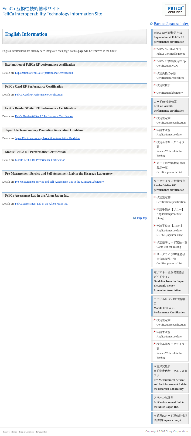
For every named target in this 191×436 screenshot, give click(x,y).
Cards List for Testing (172, 244)
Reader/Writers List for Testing (172, 149)
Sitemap (14, 432)
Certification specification (171, 120)
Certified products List (171, 167)
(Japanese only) (170, 418)
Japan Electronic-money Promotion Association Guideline (47, 138)
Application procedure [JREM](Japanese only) (170, 230)
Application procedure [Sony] (170, 214)
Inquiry (6, 432)
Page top (142, 218)
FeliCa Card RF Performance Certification (39, 94)
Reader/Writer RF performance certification (169, 185)
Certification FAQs (171, 63)
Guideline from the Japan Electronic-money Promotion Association (169, 281)
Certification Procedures (170, 75)
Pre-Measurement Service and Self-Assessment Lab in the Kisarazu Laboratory (59, 181)
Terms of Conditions (26, 432)
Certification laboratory (170, 92)
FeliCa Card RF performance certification (169, 106)
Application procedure (169, 132)
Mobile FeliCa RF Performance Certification (40, 160)
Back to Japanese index (171, 24)
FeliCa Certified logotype (171, 51)
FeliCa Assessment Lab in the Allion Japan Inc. (41, 203)
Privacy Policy (41, 432)
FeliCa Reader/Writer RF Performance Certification (44, 116)
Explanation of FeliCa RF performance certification (44, 72)
